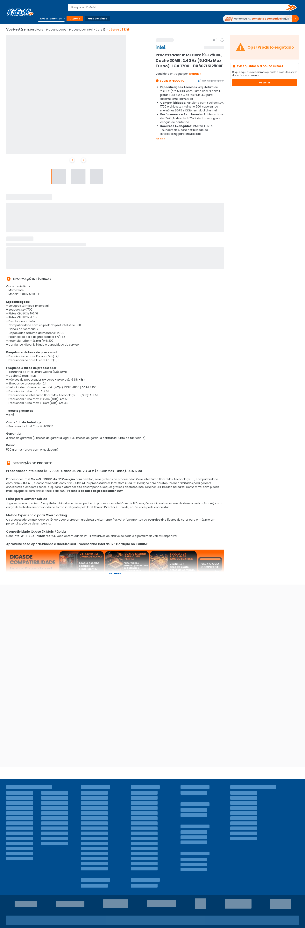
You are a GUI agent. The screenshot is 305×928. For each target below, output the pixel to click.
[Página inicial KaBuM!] (20, 12)
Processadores (57, 30)
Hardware (38, 30)
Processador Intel (82, 30)
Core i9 (102, 30)
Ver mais (160, 138)
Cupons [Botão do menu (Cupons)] (75, 18)
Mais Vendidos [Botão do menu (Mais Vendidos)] (97, 18)
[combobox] (179, 7)
